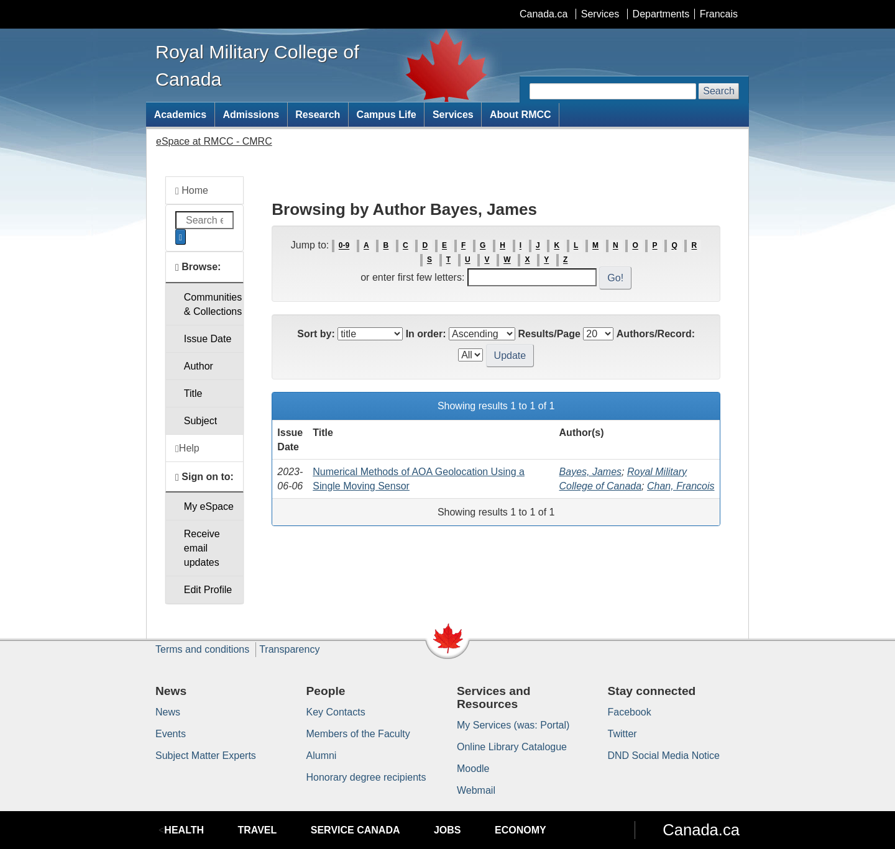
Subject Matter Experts (205, 755)
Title (193, 393)
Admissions (251, 114)
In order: (426, 334)
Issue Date (207, 339)
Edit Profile (208, 589)
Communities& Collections (213, 304)
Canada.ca (543, 14)
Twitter (622, 734)
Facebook (629, 712)
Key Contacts (335, 712)
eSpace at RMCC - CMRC (214, 141)
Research (317, 114)
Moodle (473, 768)
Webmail (476, 790)
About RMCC (520, 114)
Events (170, 734)
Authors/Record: (656, 334)
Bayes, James (590, 471)
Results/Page (549, 334)
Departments (661, 14)
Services (600, 14)
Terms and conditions (202, 649)
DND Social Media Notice (664, 755)
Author (198, 366)
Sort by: (315, 334)
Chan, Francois (681, 486)
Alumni (321, 755)
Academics (180, 114)
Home (191, 190)
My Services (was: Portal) (513, 725)
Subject (200, 420)
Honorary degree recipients (366, 777)
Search (719, 91)
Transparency (289, 649)
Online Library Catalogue (512, 747)
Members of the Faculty (358, 734)
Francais (719, 14)
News (167, 712)
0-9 (344, 246)
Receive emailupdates (202, 548)
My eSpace (209, 506)
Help (187, 448)
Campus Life (386, 114)
